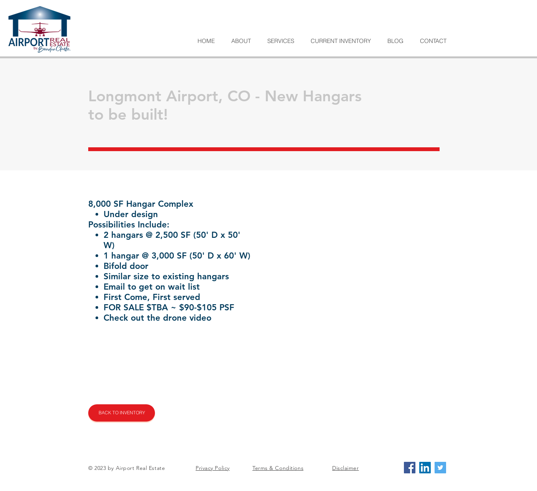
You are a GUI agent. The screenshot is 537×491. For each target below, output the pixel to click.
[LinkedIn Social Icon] (425, 467)
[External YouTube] (342, 376)
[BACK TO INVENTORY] (121, 413)
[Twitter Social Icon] (440, 467)
